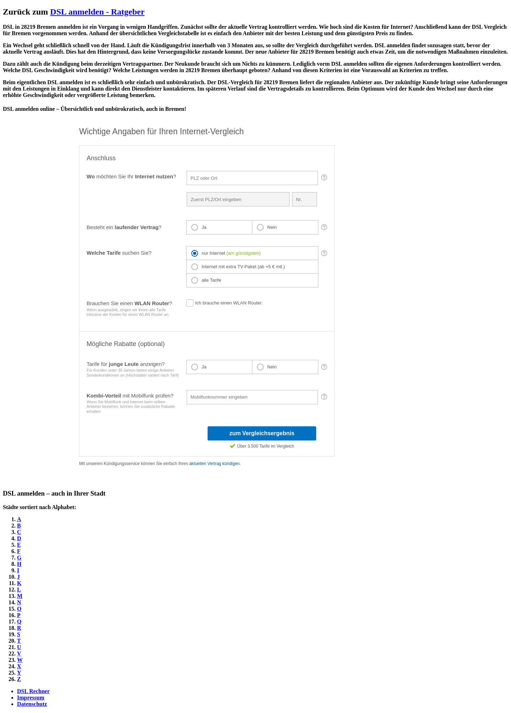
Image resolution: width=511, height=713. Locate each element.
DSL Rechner (33, 691)
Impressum (30, 698)
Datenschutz (32, 704)
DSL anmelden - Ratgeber (97, 11)
